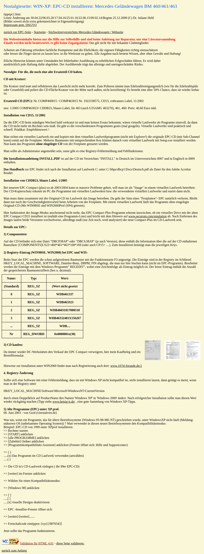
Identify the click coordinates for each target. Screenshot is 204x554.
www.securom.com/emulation (147, 216)
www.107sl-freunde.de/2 (126, 365)
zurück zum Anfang (14, 550)
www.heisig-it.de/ (63, 401)
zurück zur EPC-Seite (17, 32)
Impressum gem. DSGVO (20, 25)
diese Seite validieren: (70, 543)
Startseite (40, 32)
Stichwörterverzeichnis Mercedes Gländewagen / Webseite (85, 32)
